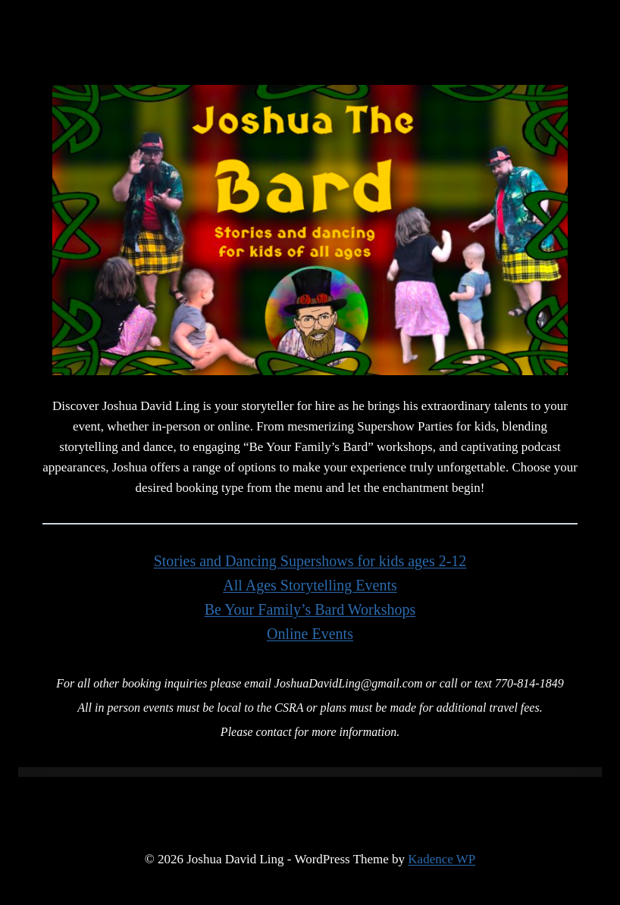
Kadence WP (441, 859)
